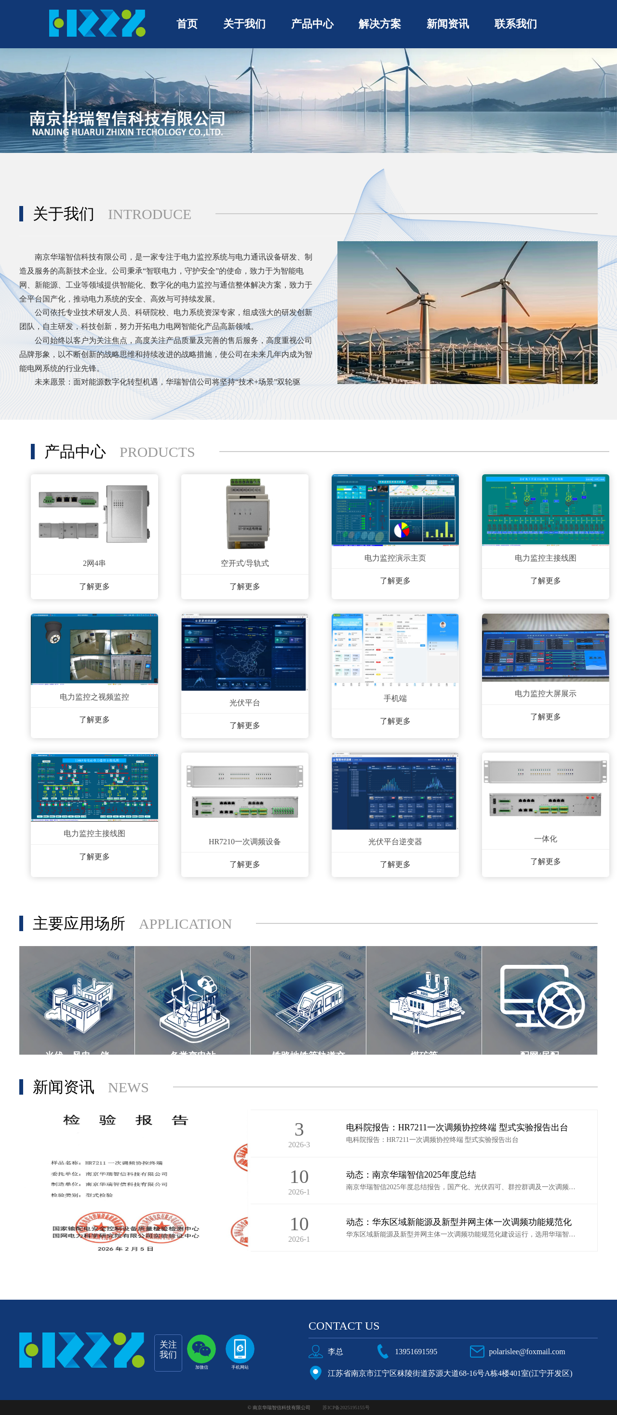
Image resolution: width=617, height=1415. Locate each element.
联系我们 (516, 24)
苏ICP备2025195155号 (345, 1407)
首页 (187, 24)
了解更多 (94, 586)
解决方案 (380, 24)
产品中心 (312, 24)
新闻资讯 (448, 24)
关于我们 (244, 24)
